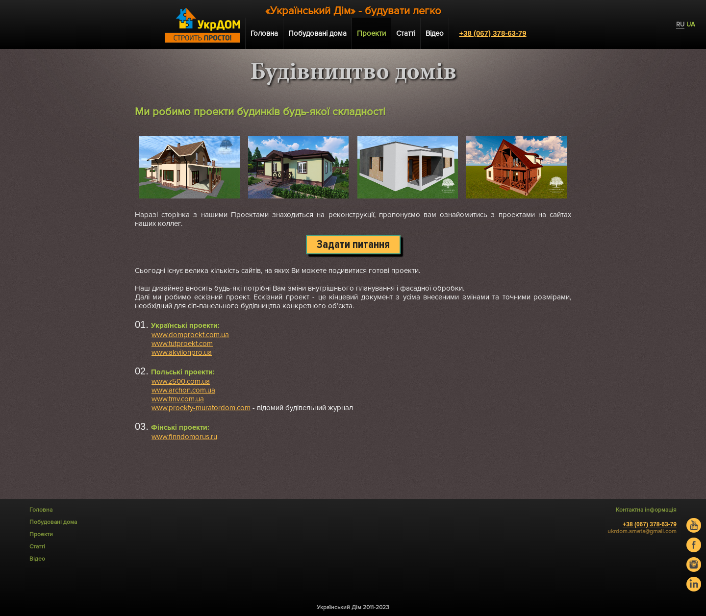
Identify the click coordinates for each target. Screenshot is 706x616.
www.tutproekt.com (182, 343)
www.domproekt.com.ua (190, 334)
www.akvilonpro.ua (181, 352)
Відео (435, 33)
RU (680, 24)
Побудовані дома (317, 33)
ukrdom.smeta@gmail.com (642, 531)
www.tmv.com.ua (177, 398)
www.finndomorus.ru (184, 436)
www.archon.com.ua (183, 390)
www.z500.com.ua (180, 381)
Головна (264, 33)
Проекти (371, 33)
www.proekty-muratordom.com (201, 407)
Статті (405, 33)
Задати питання (353, 244)
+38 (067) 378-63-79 (492, 33)
